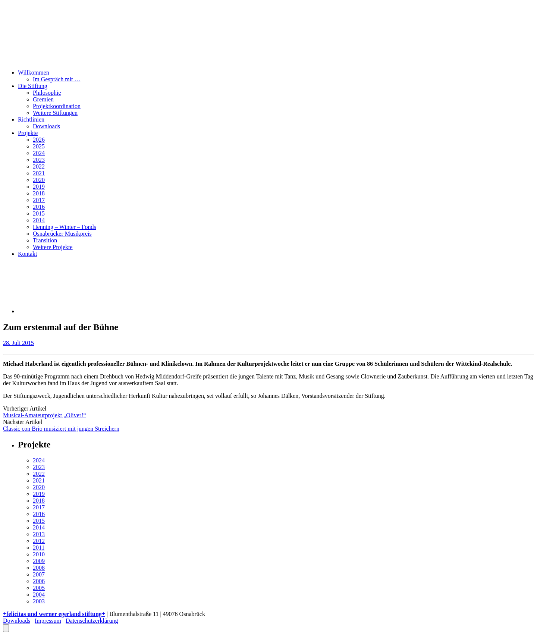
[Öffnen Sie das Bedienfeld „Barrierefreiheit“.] (6, 628)
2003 (39, 601)
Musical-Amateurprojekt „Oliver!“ (44, 415)
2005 (39, 588)
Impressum (48, 620)
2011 (38, 547)
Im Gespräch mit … (57, 79)
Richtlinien (31, 119)
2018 (39, 193)
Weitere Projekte (53, 247)
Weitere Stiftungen (55, 113)
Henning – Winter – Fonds (64, 227)
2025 (39, 146)
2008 (39, 568)
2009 (39, 561)
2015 (39, 213)
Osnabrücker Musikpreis (62, 233)
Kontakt (27, 254)
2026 (39, 139)
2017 (39, 200)
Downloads (46, 126)
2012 (39, 541)
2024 (39, 153)
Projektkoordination (57, 106)
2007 (39, 574)
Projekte (28, 133)
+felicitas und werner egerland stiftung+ (54, 614)
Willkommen (33, 72)
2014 (39, 220)
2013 (39, 534)
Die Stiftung (32, 86)
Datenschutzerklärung (92, 620)
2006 (39, 581)
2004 (39, 594)
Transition (45, 240)
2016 (39, 207)
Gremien (43, 99)
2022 (39, 166)
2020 (39, 180)
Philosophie (47, 92)
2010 (39, 554)
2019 (39, 186)
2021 (39, 173)
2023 (39, 160)
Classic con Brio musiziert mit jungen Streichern (61, 428)
